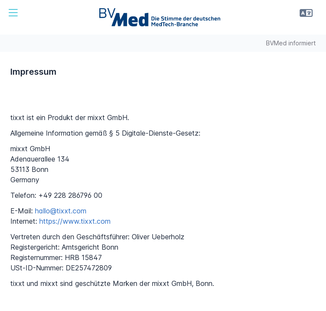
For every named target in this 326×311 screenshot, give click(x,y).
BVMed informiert (291, 43)
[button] (13, 13)
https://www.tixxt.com (75, 221)
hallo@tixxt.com (60, 210)
